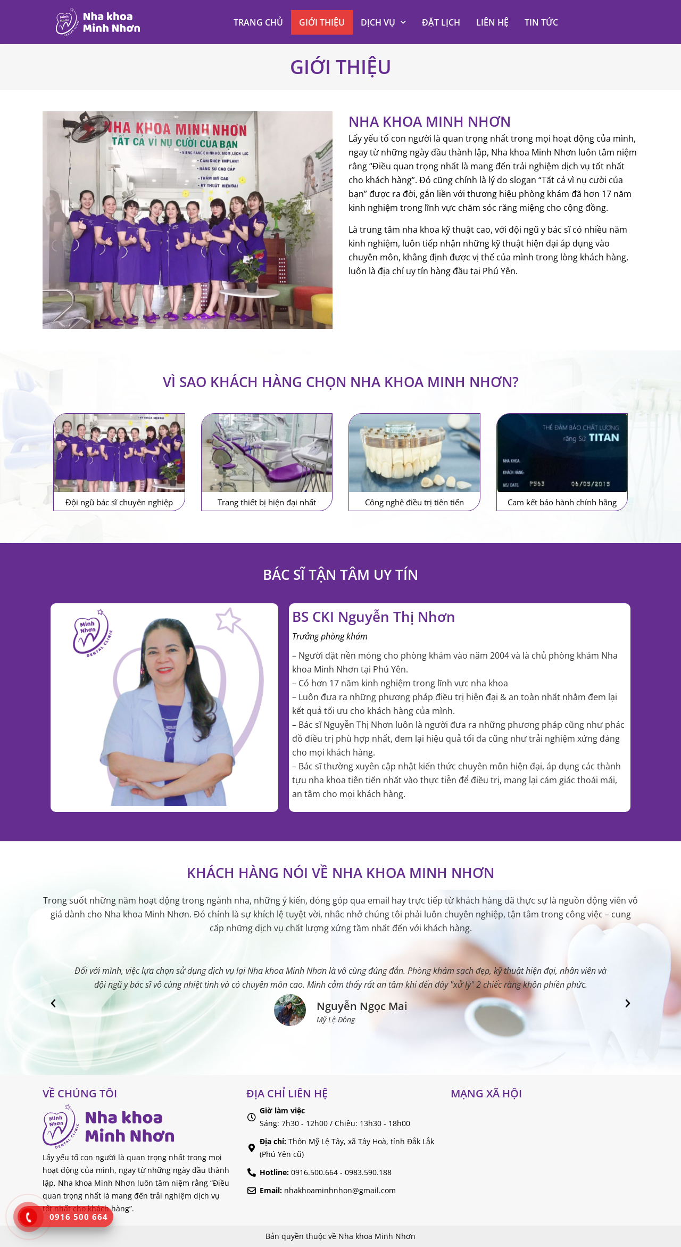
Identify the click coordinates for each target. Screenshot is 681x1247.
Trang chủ (258, 22)
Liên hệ (492, 22)
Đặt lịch (441, 22)
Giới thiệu (322, 22)
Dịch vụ (383, 22)
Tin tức (541, 22)
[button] (53, 1003)
